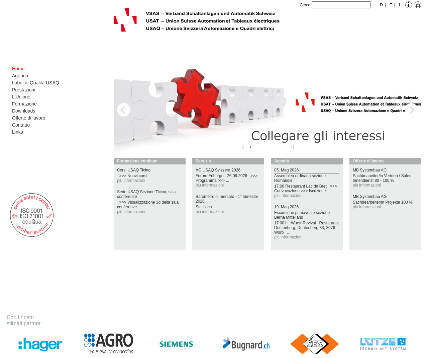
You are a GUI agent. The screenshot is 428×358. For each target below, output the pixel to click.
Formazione (24, 103)
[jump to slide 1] (250, 147)
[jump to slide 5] (277, 147)
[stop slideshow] (292, 147)
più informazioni (131, 180)
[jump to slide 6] (284, 147)
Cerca (305, 5)
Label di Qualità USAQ (35, 82)
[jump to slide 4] (271, 147)
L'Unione (21, 96)
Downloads (23, 111)
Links (17, 132)
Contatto (21, 125)
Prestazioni (23, 89)
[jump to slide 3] (264, 147)
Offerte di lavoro (28, 118)
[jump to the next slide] (411, 110)
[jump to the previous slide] (123, 110)
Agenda (20, 75)
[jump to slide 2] (257, 147)
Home (18, 68)
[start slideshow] (243, 147)
